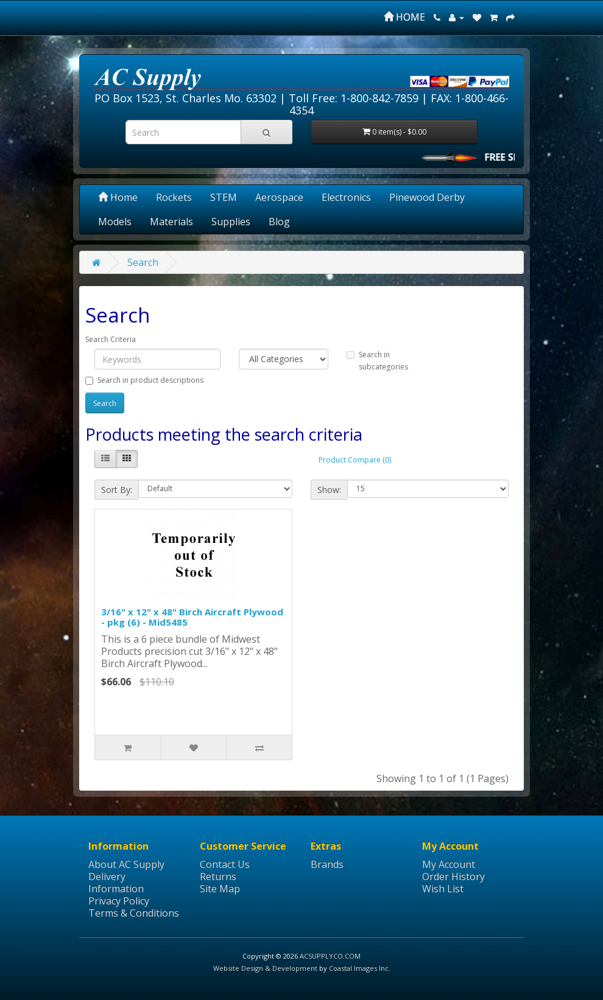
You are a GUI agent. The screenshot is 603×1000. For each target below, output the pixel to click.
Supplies (230, 221)
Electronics (346, 197)
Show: (329, 489)
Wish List (443, 888)
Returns (218, 876)
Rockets (174, 197)
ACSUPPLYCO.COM (330, 955)
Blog (279, 221)
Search (142, 262)
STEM (223, 197)
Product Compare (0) (355, 460)
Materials (171, 221)
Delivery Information (116, 882)
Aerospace (279, 197)
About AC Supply (126, 864)
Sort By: (116, 489)
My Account (448, 864)
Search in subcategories (377, 360)
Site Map (220, 888)
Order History (453, 876)
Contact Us (225, 864)
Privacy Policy (118, 900)
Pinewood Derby (427, 197)
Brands (327, 864)
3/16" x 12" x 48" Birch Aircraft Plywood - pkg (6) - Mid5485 (192, 617)
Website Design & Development (265, 968)
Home (118, 197)
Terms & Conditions (133, 913)
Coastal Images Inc (359, 968)
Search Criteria (110, 339)
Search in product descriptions (144, 380)
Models (115, 221)
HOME (404, 17)
